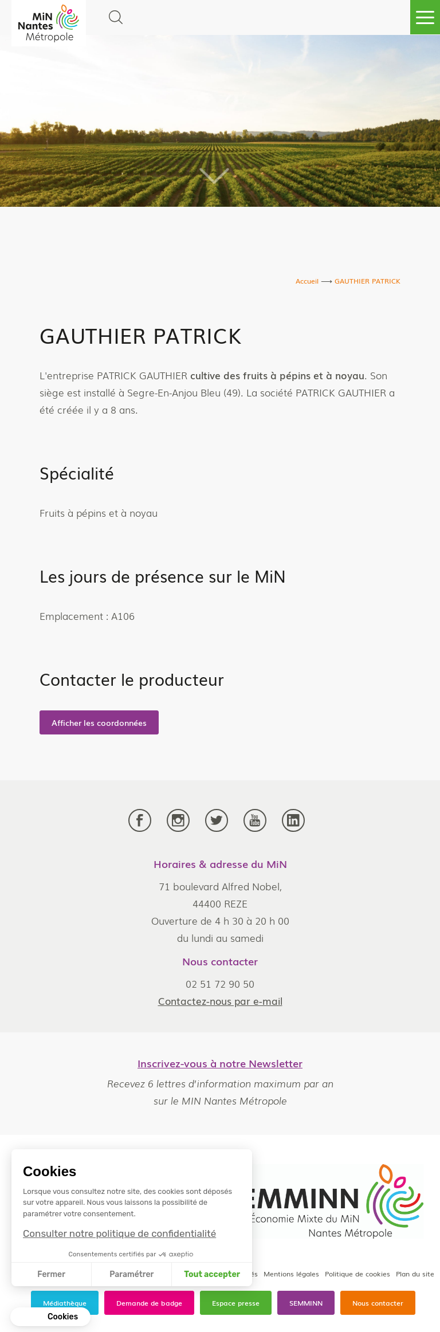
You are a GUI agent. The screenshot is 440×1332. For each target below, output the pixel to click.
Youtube (254, 820)
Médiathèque (65, 1303)
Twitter (216, 820)
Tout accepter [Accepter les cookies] (212, 1274)
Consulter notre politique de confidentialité (119, 1233)
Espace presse (236, 1303)
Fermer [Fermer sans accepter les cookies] (51, 1274)
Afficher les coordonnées (99, 722)
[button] (50, 1317)
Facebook (139, 820)
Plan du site (415, 1273)
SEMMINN (306, 1303)
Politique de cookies (357, 1273)
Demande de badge (149, 1303)
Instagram (178, 820)
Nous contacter (377, 1303)
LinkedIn (293, 820)
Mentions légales (291, 1273)
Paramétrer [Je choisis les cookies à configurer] (131, 1274)
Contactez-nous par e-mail (220, 1000)
